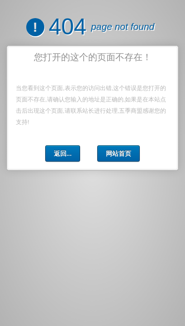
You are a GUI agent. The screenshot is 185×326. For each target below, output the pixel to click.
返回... (63, 153)
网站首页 (118, 153)
